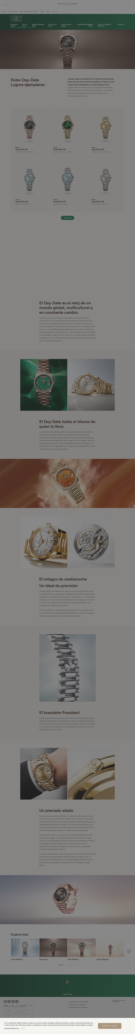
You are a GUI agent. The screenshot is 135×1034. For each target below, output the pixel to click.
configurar (23, 1028)
